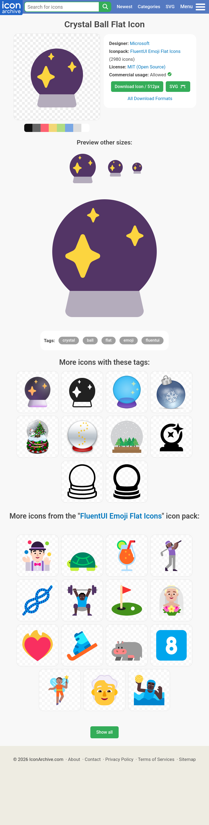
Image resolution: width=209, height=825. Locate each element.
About (74, 759)
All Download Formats (150, 98)
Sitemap (187, 759)
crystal (69, 340)
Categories (149, 6)
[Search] (105, 7)
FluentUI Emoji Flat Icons (155, 51)
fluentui (152, 340)
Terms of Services (156, 759)
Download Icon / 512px (137, 86)
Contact (93, 759)
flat (109, 340)
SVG (170, 6)
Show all (104, 732)
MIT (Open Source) (146, 67)
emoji (129, 340)
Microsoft (139, 43)
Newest (124, 6)
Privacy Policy (119, 759)
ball (90, 340)
